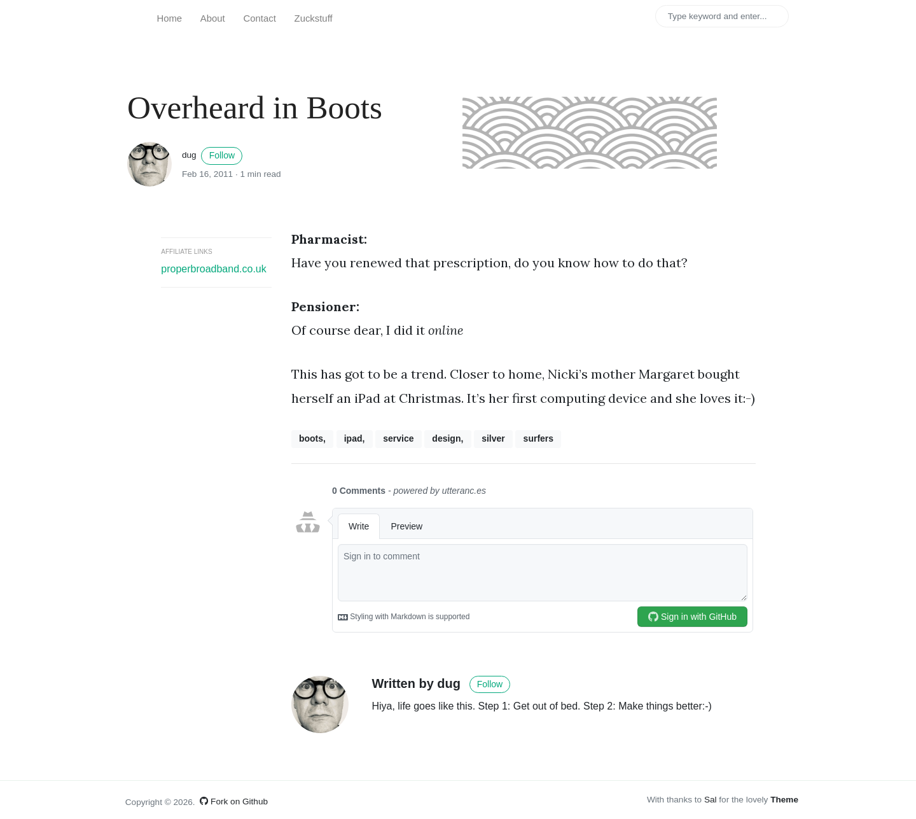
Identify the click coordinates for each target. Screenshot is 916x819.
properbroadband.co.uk (213, 268)
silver (493, 438)
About (212, 18)
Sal (710, 799)
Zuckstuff (314, 18)
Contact (260, 18)
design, (447, 438)
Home (169, 18)
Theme (784, 799)
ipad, (354, 438)
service (398, 438)
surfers (538, 438)
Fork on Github (234, 801)
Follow (222, 155)
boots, (312, 438)
